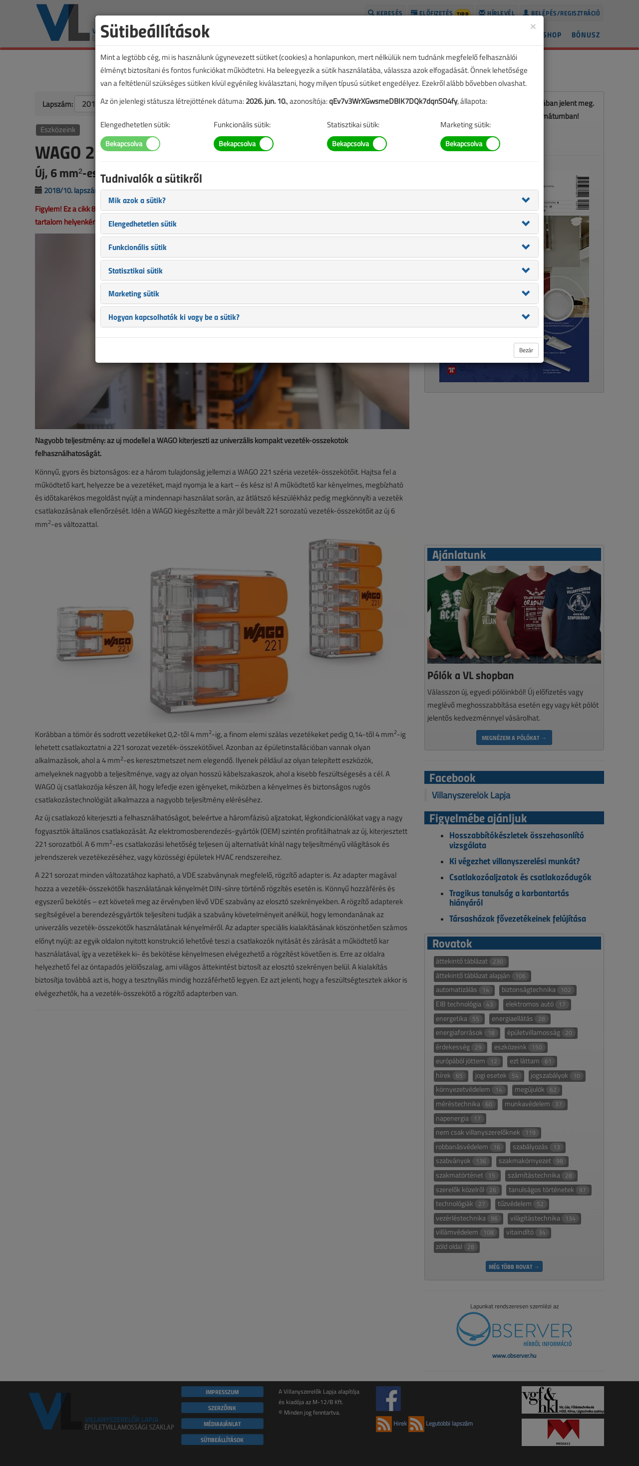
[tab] (319, 200)
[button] (137, 199)
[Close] (533, 25)
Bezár (526, 350)
